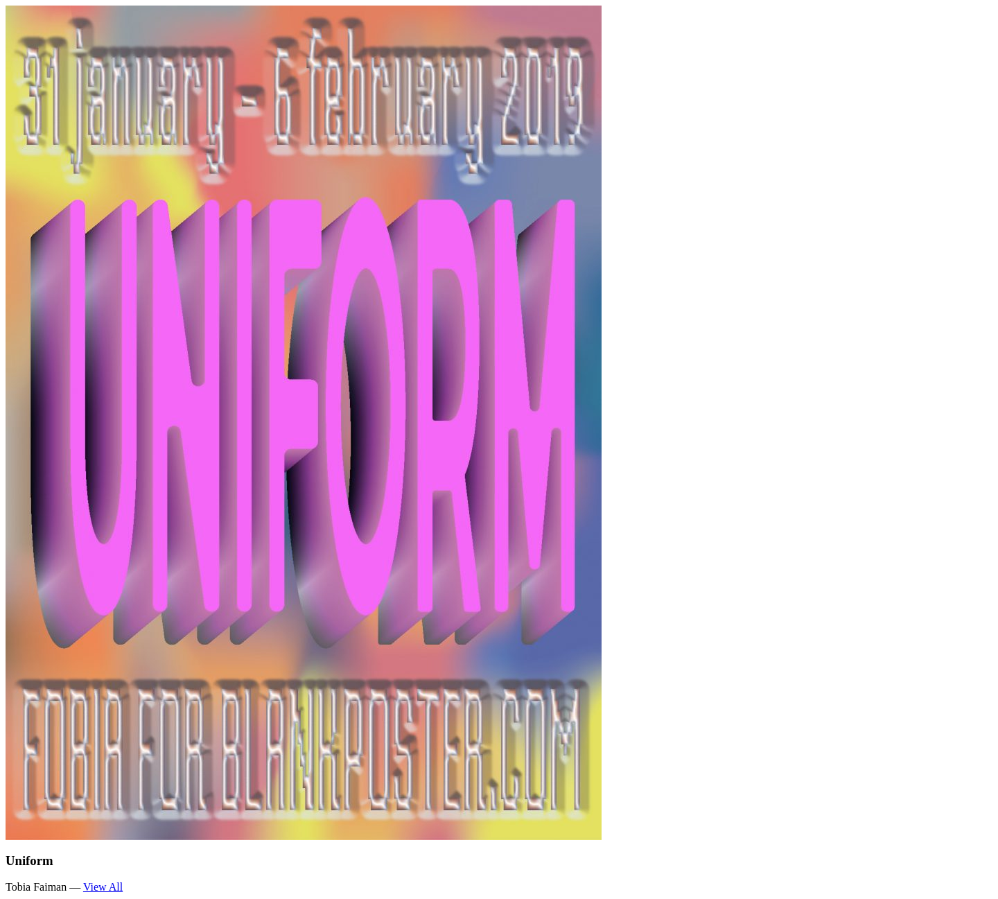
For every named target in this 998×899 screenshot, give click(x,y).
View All (103, 887)
